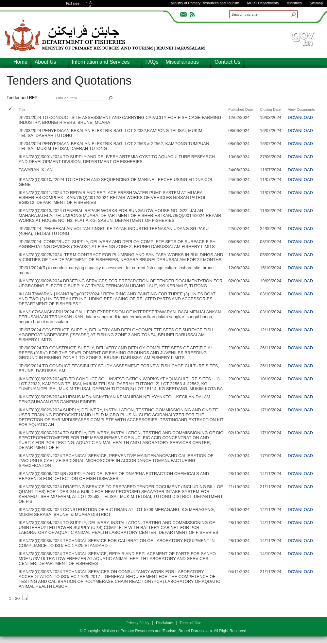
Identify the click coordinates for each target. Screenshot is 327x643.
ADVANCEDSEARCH (308, 13)
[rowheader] (12, 119)
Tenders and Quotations (69, 80)
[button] (293, 14)
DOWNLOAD (300, 117)
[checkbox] (11, 109)
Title (22, 109)
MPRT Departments (263, 3)
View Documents (301, 109)
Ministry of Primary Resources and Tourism (205, 3)
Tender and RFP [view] (22, 97)
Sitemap (316, 3)
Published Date (240, 109)
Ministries (293, 3)
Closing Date (270, 109)
